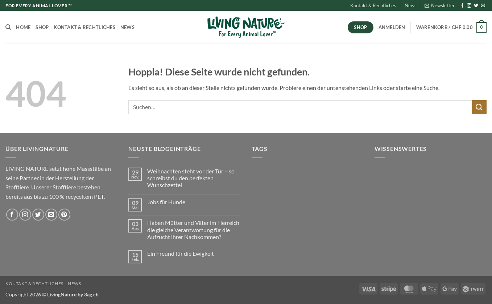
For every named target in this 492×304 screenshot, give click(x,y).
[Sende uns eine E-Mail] (483, 5)
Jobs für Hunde (166, 201)
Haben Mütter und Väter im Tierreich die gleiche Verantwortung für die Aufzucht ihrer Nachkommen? (193, 229)
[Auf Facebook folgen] (462, 5)
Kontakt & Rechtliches (373, 5)
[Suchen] (8, 27)
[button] (440, 5)
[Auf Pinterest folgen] (64, 215)
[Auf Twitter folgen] (476, 5)
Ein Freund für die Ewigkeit (180, 253)
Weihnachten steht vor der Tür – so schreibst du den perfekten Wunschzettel (191, 178)
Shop (42, 27)
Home (23, 27)
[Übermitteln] (479, 107)
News (411, 5)
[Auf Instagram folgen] (469, 5)
